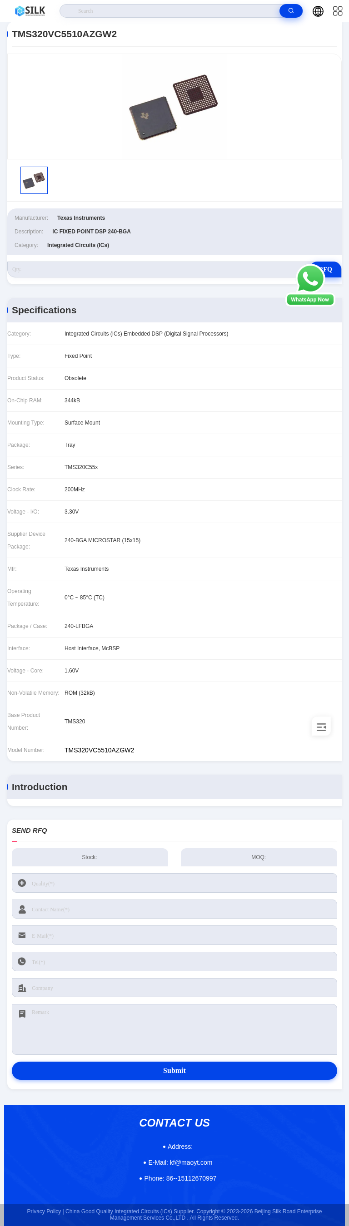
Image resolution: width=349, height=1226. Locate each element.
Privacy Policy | (45, 1211)
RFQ (325, 269)
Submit (174, 1070)
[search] (291, 11)
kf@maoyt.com (180, 1162)
